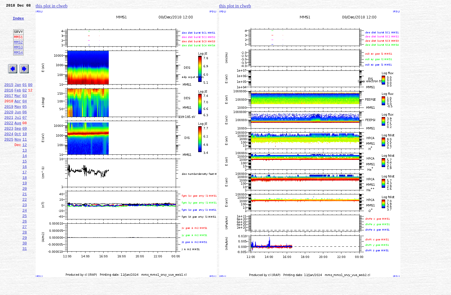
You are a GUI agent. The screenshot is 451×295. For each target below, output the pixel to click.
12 (24, 168)
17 (24, 199)
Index (18, 21)
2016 (8, 104)
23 (24, 237)
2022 (8, 142)
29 (24, 275)
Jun (17, 130)
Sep (17, 149)
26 (24, 256)
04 (24, 117)
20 (24, 218)
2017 (8, 111)
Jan (17, 98)
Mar (17, 111)
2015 (8, 98)
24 (24, 243)
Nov (17, 161)
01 (24, 98)
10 (24, 155)
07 (24, 136)
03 (24, 111)
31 (24, 288)
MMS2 (18, 49)
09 (24, 149)
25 (24, 250)
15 (24, 186)
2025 (8, 161)
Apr (17, 117)
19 (24, 212)
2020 (8, 130)
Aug (17, 142)
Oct (17, 155)
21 (24, 224)
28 (24, 269)
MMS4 (18, 61)
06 (24, 130)
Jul (17, 136)
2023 (8, 149)
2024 (8, 155)
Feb (17, 104)
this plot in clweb (52, 5)
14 (24, 180)
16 (24, 193)
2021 (8, 136)
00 (30, 98)
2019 (8, 123)
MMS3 (18, 55)
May (17, 123)
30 (24, 281)
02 (24, 104)
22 (24, 231)
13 (24, 174)
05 (24, 123)
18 (24, 205)
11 (24, 161)
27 (24, 262)
